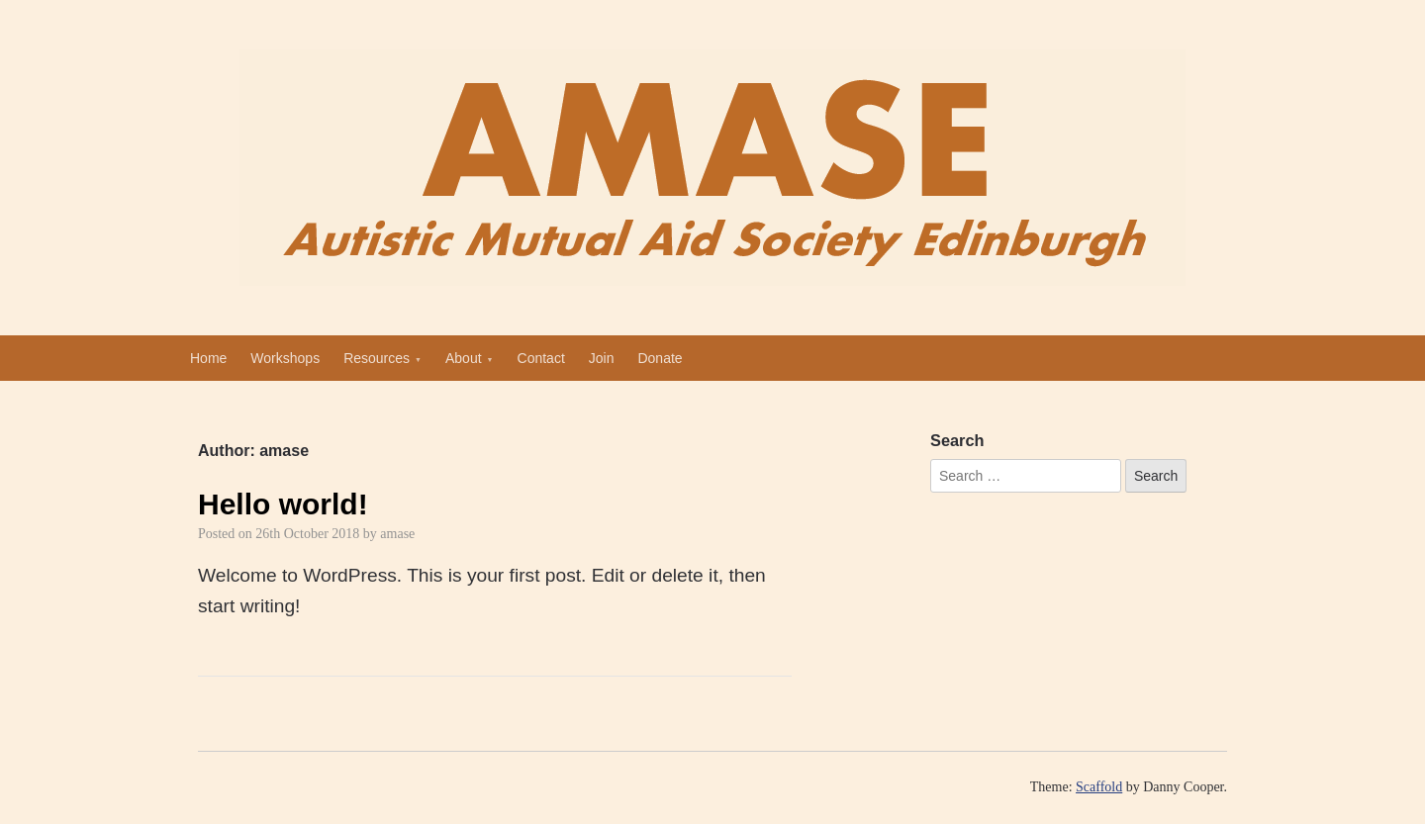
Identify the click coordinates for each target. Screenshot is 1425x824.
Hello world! (283, 504)
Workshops (285, 358)
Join (602, 358)
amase (397, 533)
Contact (541, 358)
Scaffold (1099, 786)
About (463, 358)
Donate (659, 358)
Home (208, 358)
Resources (376, 358)
